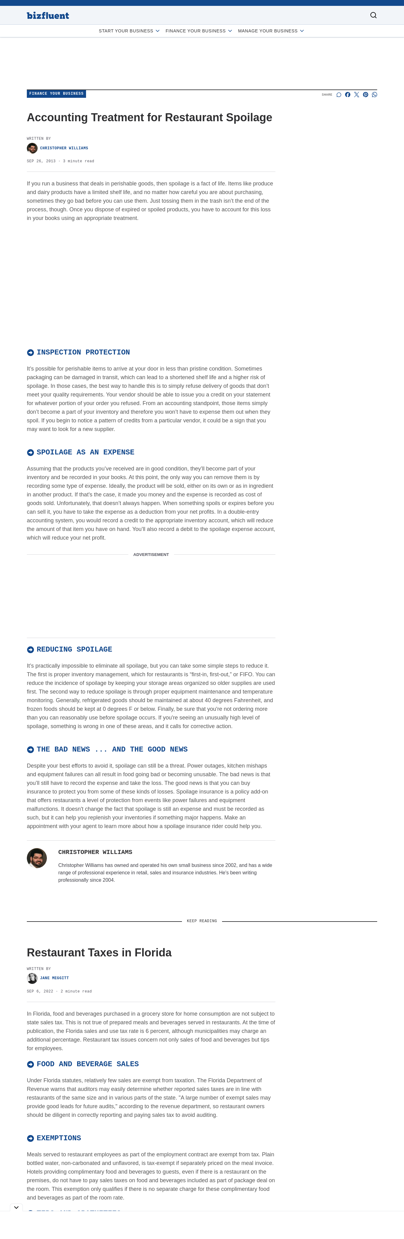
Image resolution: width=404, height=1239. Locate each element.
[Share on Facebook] (347, 94)
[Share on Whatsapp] (374, 94)
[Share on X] (356, 94)
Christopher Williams (57, 148)
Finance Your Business (199, 31)
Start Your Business (130, 31)
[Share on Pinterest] (365, 94)
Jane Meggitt (48, 978)
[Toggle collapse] (16, 1207)
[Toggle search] (373, 15)
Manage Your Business (271, 31)
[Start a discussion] (338, 94)
